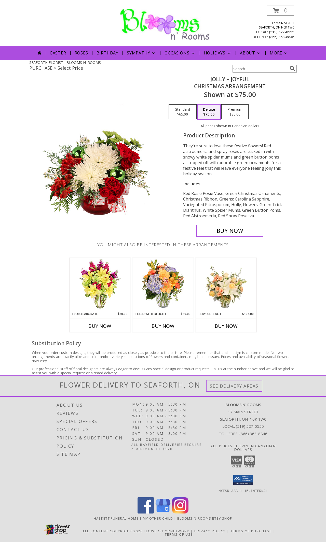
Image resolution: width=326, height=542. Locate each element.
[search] (292, 68)
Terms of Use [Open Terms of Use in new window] (179, 534)
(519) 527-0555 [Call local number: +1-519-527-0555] (281, 32)
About (250, 53)
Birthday (107, 53)
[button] (280, 11)
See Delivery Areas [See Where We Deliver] (234, 386)
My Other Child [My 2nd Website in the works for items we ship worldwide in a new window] (158, 518)
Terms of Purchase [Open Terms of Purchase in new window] (251, 531)
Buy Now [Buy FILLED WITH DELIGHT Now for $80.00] (163, 326)
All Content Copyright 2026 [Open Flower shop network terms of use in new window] (113, 531)
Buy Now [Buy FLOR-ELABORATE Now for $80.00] (99, 326)
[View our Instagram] (180, 511)
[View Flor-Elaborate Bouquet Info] (100, 285)
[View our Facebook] (146, 511)
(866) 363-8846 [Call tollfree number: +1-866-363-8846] (281, 36)
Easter (58, 53)
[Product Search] (260, 68)
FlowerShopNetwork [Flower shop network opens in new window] (166, 531)
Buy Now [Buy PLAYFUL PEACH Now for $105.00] (226, 326)
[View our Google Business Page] (163, 511)
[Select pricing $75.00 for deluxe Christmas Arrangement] (209, 112)
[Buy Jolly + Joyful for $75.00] (229, 231)
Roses (81, 53)
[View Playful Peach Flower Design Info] (226, 284)
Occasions (180, 53)
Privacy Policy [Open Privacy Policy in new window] (210, 531)
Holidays (218, 53)
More (279, 53)
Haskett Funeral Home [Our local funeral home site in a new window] (117, 518)
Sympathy (141, 53)
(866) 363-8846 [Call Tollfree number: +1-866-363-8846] (253, 433)
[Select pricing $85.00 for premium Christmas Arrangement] (235, 112)
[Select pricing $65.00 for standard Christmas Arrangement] (182, 112)
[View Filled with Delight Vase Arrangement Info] (163, 285)
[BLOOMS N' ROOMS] (164, 24)
